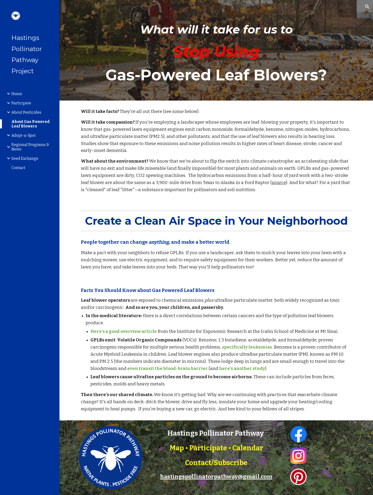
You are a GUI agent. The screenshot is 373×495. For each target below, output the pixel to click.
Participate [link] (21, 103)
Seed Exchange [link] (24, 158)
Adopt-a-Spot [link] (23, 135)
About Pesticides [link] (26, 112)
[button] (367, 6)
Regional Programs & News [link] (30, 146)
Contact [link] (18, 167)
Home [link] (16, 94)
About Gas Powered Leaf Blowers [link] (30, 123)
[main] (216, 50)
